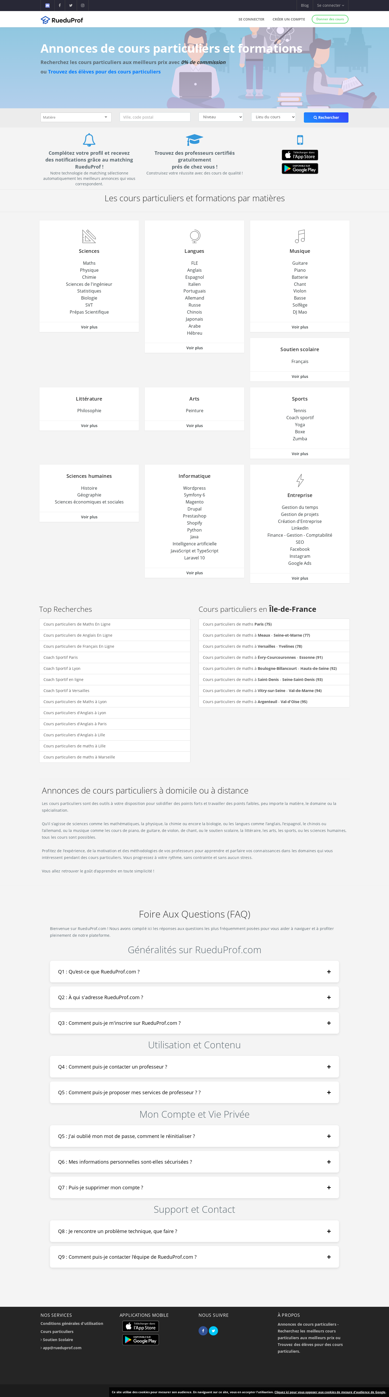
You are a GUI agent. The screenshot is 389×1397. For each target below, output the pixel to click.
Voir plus (89, 327)
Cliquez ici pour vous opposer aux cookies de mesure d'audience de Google (329, 1392)
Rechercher (326, 117)
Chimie (89, 277)
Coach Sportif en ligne (63, 679)
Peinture (194, 411)
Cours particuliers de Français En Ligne (78, 646)
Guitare (300, 263)
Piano (300, 270)
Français (299, 361)
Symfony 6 (194, 495)
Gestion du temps (300, 507)
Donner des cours (330, 19)
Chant (300, 284)
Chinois (194, 312)
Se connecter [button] (330, 5)
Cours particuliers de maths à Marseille (79, 757)
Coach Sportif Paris (60, 657)
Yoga (300, 425)
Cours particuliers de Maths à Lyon (75, 701)
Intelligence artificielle (195, 544)
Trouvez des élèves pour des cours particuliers (104, 71)
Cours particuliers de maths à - (256, 635)
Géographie (89, 495)
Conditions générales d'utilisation (72, 1323)
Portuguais (194, 291)
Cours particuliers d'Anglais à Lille (74, 734)
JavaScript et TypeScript (195, 551)
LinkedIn (299, 528)
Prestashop (194, 516)
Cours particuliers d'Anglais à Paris (75, 723)
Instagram (300, 556)
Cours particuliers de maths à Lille (74, 745)
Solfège (300, 305)
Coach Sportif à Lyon (62, 668)
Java (194, 537)
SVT (89, 305)
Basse (300, 298)
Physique (89, 270)
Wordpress (194, 488)
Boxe (300, 432)
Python (194, 530)
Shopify (194, 523)
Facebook (300, 549)
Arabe (195, 326)
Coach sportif (300, 418)
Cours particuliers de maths (237, 624)
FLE (194, 263)
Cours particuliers (57, 1331)
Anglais (194, 270)
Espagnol (194, 277)
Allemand (194, 298)
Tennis (299, 411)
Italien (194, 284)
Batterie (300, 277)
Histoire (89, 488)
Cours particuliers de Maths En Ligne (76, 624)
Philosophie (89, 411)
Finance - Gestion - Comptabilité (299, 535)
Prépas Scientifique (89, 312)
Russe (195, 305)
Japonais (194, 319)
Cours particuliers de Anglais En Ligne (77, 635)
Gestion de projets (300, 514)
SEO (300, 542)
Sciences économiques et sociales (89, 502)
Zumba (300, 439)
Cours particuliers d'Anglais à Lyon (74, 712)
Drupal (194, 509)
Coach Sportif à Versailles (66, 690)
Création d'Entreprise (300, 521)
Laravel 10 (194, 558)
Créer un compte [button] (289, 19)
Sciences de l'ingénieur (89, 284)
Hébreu (194, 333)
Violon (299, 291)
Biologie (89, 298)
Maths (89, 263)
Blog (305, 5)
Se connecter (251, 19)
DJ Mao (300, 312)
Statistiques (89, 291)
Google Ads (299, 563)
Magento (195, 502)
